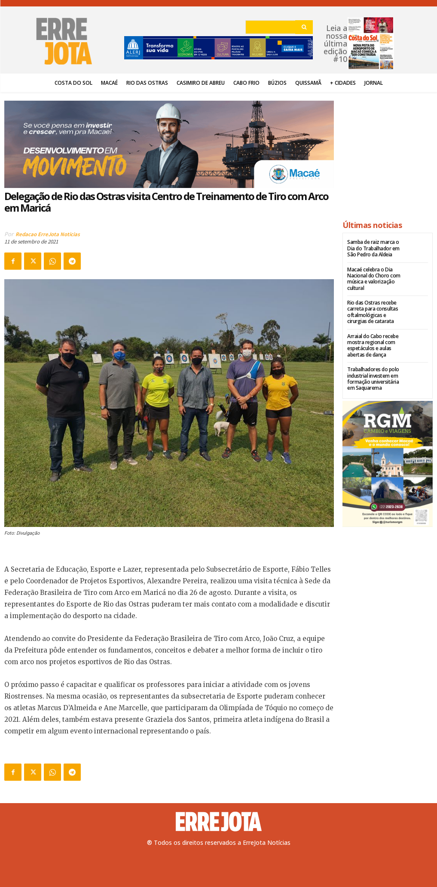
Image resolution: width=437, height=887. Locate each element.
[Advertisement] (388, 152)
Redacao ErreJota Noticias (47, 234)
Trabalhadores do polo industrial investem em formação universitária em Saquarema (373, 378)
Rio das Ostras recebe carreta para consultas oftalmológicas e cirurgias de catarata (372, 312)
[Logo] (218, 822)
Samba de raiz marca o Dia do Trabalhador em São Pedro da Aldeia (373, 248)
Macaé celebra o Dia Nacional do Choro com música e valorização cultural (373, 279)
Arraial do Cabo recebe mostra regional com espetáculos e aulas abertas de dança (372, 345)
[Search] (304, 27)
